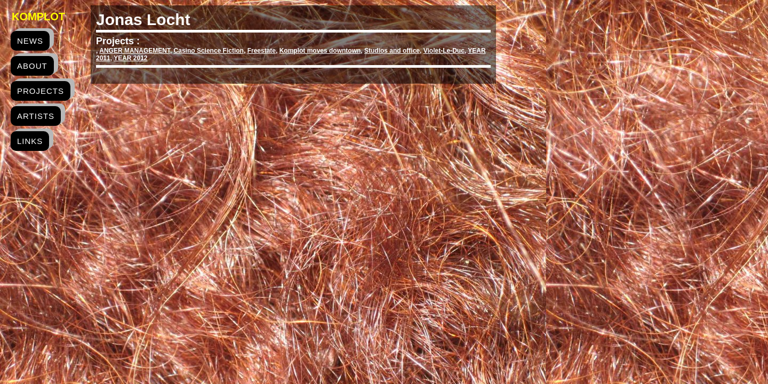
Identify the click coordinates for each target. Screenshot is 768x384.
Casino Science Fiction (209, 50)
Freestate (261, 50)
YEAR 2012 (130, 58)
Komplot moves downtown (320, 50)
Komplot (38, 16)
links (30, 141)
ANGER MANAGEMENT (134, 50)
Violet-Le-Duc (444, 50)
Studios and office (392, 50)
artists (35, 116)
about (32, 65)
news (30, 40)
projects (40, 90)
